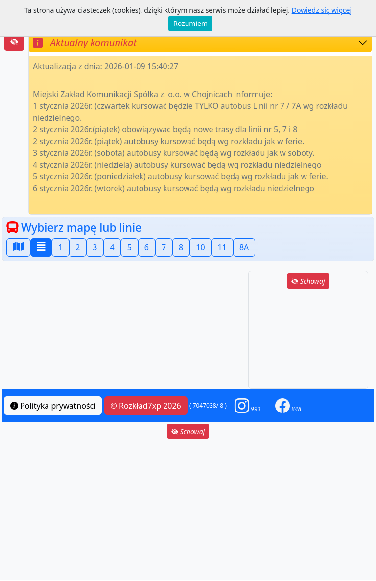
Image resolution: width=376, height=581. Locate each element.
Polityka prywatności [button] (52, 405)
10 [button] (200, 247)
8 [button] (181, 247)
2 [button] (77, 247)
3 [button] (95, 247)
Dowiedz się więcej (322, 10)
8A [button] (244, 247)
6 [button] (146, 247)
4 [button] (112, 247)
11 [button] (222, 247)
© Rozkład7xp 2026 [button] (146, 405)
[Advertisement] (308, 339)
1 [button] (60, 247)
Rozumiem (190, 23)
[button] (247, 405)
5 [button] (129, 247)
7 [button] (164, 247)
